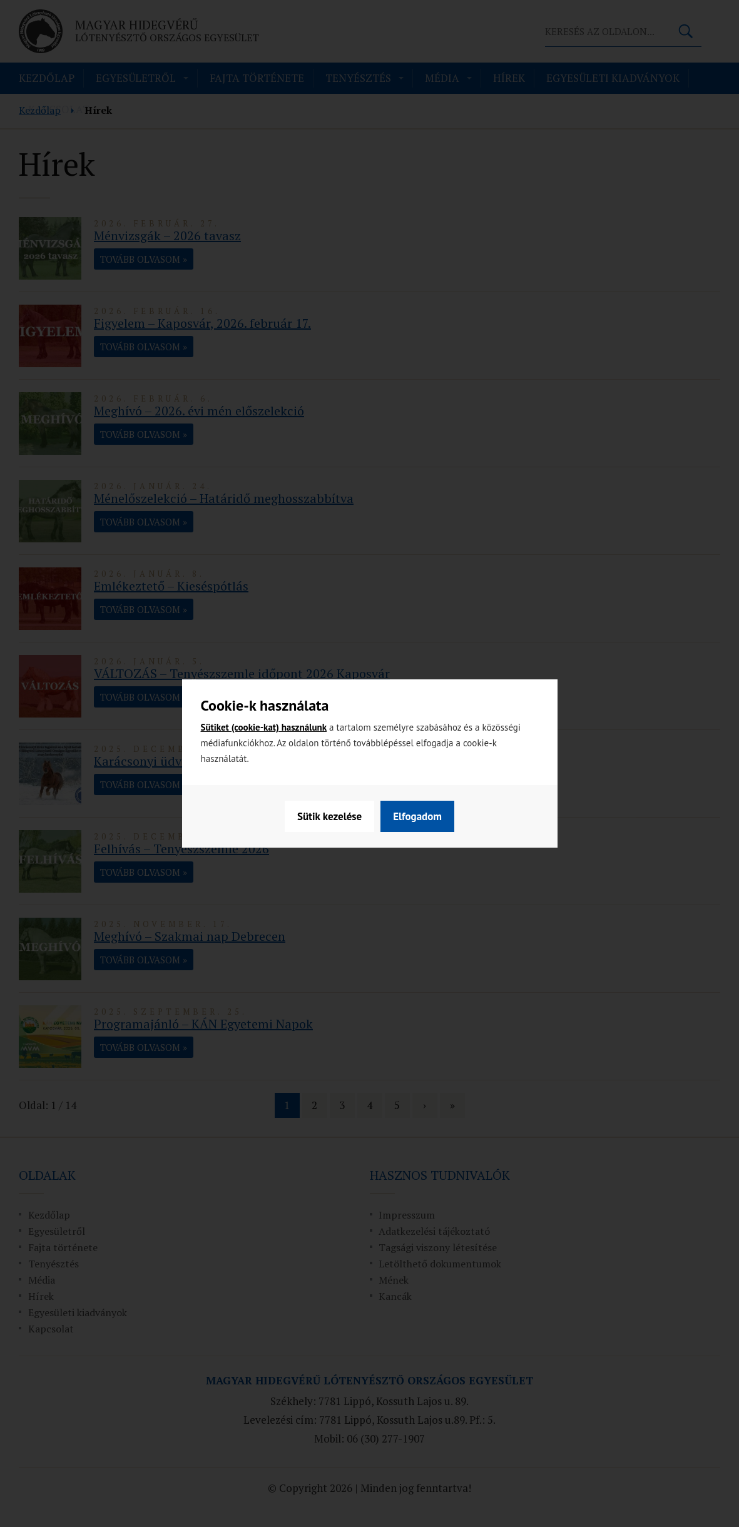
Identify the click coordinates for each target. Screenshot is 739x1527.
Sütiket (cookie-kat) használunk (264, 727)
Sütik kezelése (329, 816)
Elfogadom (417, 816)
